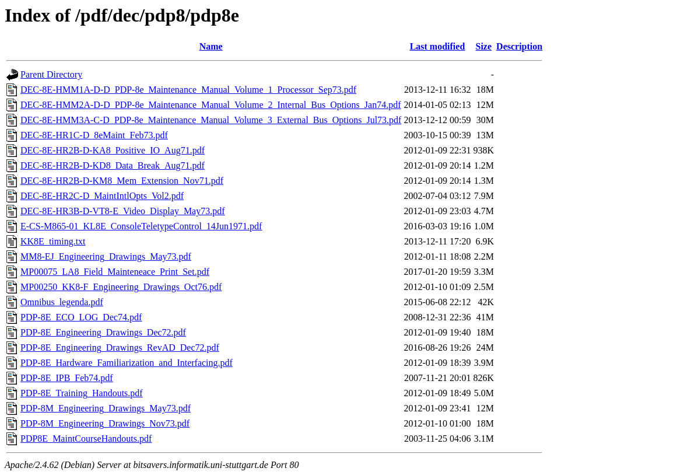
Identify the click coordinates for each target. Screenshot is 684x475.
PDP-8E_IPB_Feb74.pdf (66, 378)
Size (484, 46)
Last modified (437, 46)
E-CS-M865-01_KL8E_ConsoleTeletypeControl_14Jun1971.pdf (141, 226)
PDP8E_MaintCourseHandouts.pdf (86, 438)
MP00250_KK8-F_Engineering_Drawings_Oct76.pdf (121, 287)
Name (211, 46)
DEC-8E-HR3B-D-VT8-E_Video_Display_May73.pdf (122, 211)
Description (519, 46)
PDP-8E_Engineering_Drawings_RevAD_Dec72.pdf (119, 347)
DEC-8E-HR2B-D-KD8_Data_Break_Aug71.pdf (112, 165)
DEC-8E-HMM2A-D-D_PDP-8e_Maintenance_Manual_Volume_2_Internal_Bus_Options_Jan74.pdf (210, 105)
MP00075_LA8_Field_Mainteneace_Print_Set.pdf (114, 272)
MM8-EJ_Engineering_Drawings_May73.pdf (105, 256)
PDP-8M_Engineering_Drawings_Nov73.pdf (105, 423)
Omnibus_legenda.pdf (61, 302)
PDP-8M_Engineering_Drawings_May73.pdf (105, 408)
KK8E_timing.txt (53, 241)
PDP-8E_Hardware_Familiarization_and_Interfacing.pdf (126, 363)
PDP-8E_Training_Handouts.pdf (81, 393)
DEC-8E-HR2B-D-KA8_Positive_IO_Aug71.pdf (112, 150)
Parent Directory (51, 74)
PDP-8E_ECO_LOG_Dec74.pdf (81, 317)
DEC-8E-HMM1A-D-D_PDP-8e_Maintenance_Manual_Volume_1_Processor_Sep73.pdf (188, 90)
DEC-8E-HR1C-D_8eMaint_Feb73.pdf (94, 135)
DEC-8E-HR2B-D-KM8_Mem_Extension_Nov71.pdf (121, 181)
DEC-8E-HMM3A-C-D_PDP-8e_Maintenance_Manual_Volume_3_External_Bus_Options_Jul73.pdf (210, 120)
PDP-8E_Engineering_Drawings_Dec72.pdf (103, 332)
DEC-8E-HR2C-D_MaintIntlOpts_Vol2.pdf (102, 196)
